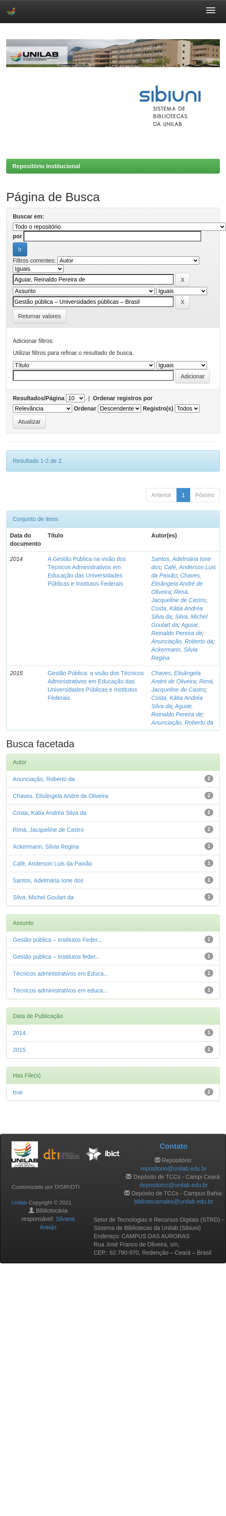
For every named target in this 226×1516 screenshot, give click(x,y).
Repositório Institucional (46, 166)
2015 (19, 1050)
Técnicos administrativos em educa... (60, 990)
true (18, 1092)
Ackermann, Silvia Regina (46, 846)
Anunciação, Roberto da (182, 641)
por (17, 236)
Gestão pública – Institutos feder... (56, 956)
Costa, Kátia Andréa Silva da (49, 813)
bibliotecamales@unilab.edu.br (173, 1201)
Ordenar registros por (123, 398)
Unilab (19, 1202)
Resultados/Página (38, 398)
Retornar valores (39, 316)
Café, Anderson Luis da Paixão (52, 863)
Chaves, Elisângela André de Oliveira (177, 583)
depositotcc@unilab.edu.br (173, 1185)
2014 (19, 1033)
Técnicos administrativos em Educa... (60, 973)
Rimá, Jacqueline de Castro (48, 829)
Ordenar (85, 408)
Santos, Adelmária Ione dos (48, 880)
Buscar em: (28, 216)
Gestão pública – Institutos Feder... (57, 939)
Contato (174, 1146)
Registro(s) (158, 408)
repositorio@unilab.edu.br (174, 1168)
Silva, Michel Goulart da (43, 897)
